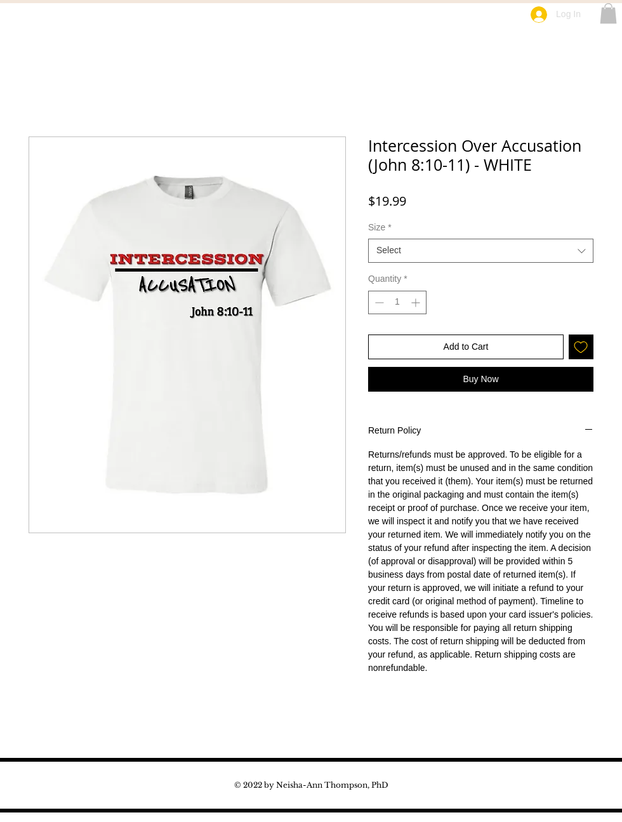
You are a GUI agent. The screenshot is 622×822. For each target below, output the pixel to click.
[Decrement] (378, 302)
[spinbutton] (397, 302)
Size (380, 227)
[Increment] (417, 302)
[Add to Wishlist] (581, 347)
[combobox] (480, 251)
